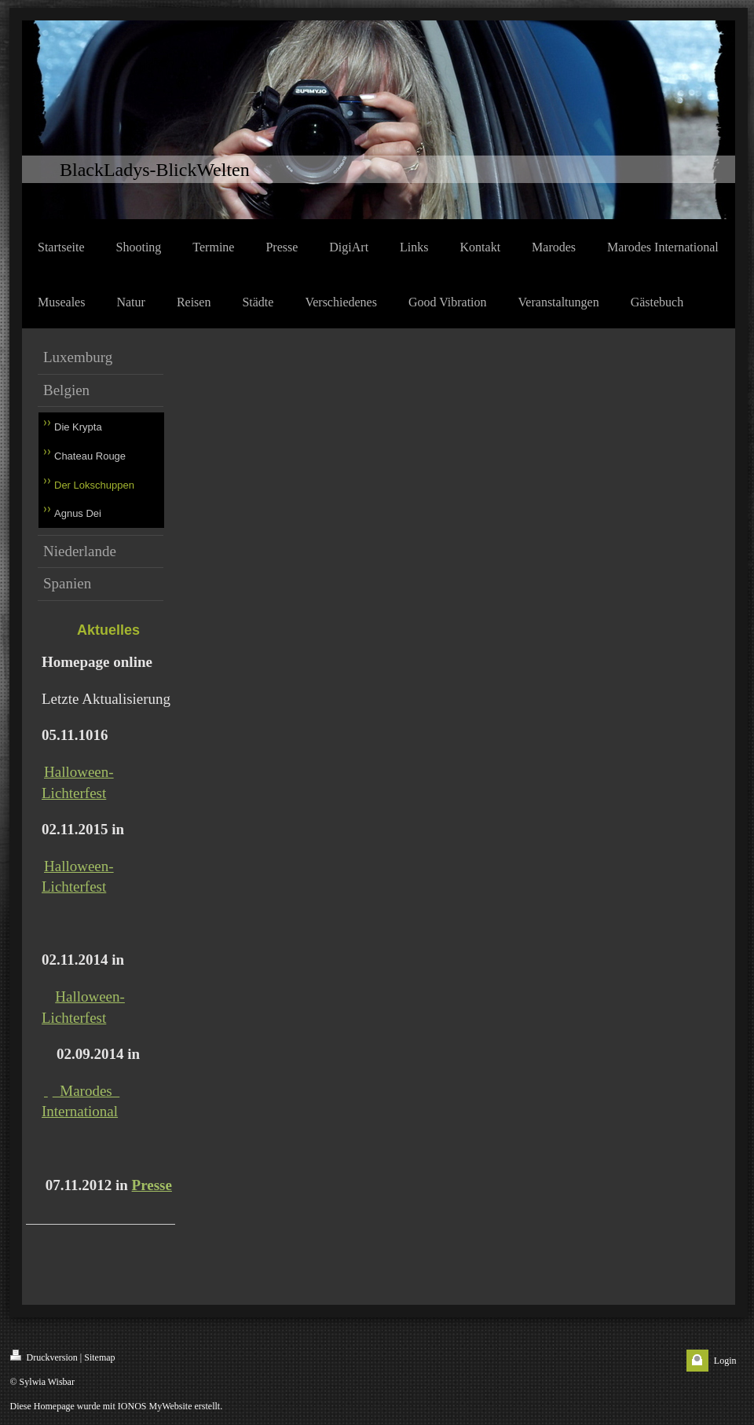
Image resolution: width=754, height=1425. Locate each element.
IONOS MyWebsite (155, 1406)
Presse (152, 1185)
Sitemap (99, 1357)
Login (725, 1360)
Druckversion (44, 1356)
